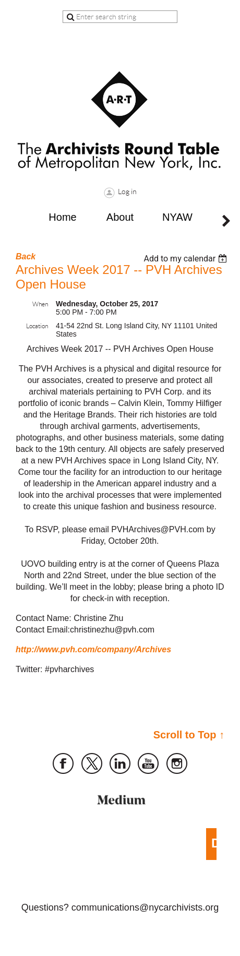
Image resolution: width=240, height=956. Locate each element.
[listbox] (186, 258)
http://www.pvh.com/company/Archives (93, 649)
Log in (127, 191)
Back (25, 256)
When (40, 304)
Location (37, 325)
